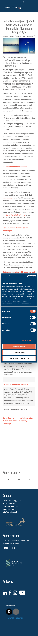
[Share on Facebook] (8, 480)
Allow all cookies (19, 346)
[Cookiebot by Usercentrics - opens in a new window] (27, 276)
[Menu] (32, 6)
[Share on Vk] (29, 480)
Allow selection (19, 352)
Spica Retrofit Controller (25, 36)
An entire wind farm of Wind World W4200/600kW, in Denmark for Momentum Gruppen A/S (19, 26)
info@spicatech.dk (10, 512)
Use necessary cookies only (19, 358)
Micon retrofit (8, 198)
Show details (27, 340)
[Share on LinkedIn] (19, 480)
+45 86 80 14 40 (9, 509)
